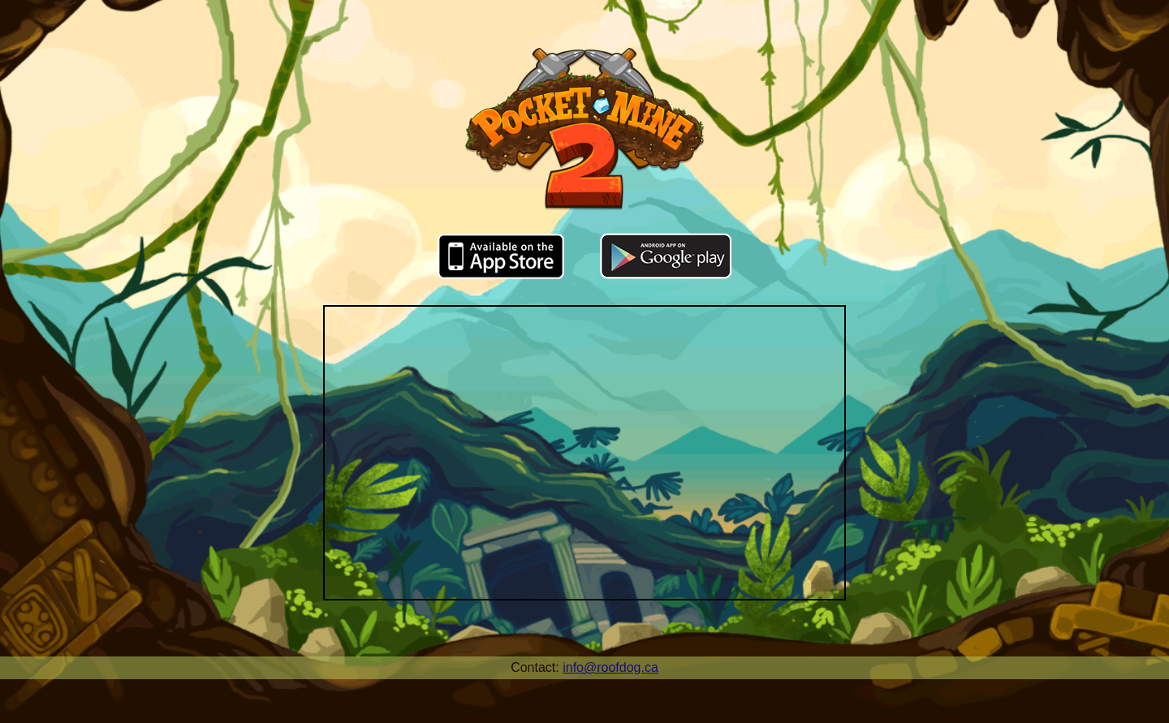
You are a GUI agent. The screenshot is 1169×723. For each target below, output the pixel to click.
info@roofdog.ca (610, 667)
